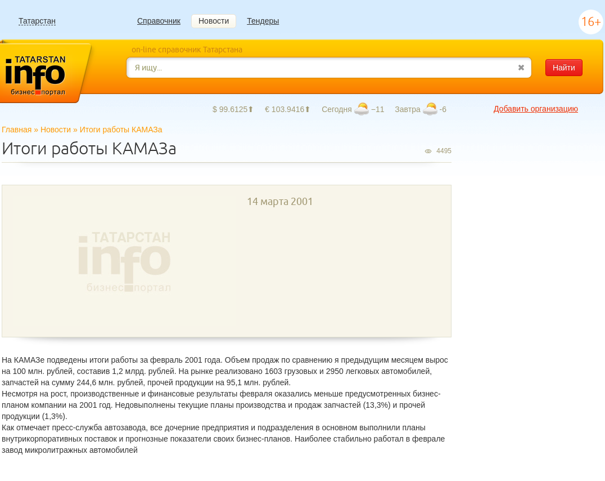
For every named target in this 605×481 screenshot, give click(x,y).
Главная (16, 129)
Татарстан (37, 21)
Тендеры (263, 20)
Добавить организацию (536, 108)
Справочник (158, 20)
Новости (213, 20)
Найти (564, 67)
